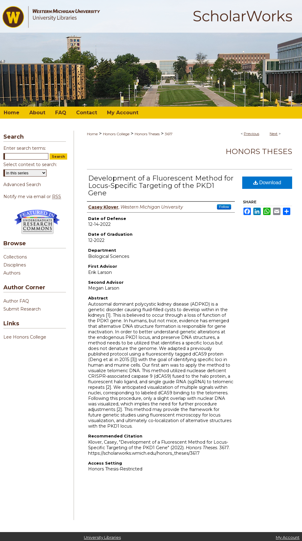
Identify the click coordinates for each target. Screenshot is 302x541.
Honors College (116, 134)
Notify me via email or (32, 196)
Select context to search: (30, 164)
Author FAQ (16, 301)
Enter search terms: (24, 148)
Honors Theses (147, 134)
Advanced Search (22, 184)
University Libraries (102, 537)
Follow (224, 207)
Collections (15, 257)
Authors (11, 273)
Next (274, 133)
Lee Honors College (24, 337)
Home (92, 134)
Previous (251, 133)
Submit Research (22, 309)
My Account (288, 537)
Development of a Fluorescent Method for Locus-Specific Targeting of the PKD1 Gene (161, 185)
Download (267, 182)
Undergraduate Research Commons (37, 221)
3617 (169, 134)
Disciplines (14, 265)
